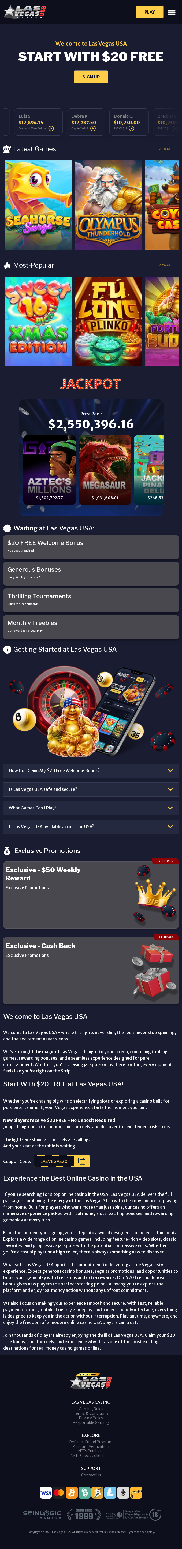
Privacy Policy (91, 1418)
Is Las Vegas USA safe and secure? (43, 789)
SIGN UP (91, 77)
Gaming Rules (91, 1408)
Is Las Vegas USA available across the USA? (51, 826)
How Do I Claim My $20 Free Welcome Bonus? (54, 770)
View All (165, 149)
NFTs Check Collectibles (91, 1455)
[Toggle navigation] (172, 12)
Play (149, 12)
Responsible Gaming (91, 1422)
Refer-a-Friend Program (91, 1442)
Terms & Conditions (91, 1413)
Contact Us (91, 1475)
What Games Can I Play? (32, 808)
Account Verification (91, 1446)
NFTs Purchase (91, 1451)
